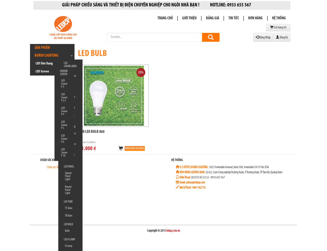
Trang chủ (165, 18)
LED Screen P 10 (64, 152)
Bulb (67, 231)
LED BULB (68, 224)
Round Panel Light (68, 190)
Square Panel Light (68, 176)
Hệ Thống (279, 18)
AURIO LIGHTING (46, 56)
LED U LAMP (69, 239)
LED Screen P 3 (64, 84)
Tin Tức (233, 18)
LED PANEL (69, 166)
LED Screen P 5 (64, 125)
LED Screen (42, 71)
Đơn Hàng (255, 18)
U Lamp (68, 246)
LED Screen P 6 (64, 139)
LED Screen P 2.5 (64, 97)
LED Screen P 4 (64, 111)
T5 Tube (68, 208)
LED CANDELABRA (70, 65)
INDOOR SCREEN (64, 73)
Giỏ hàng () (278, 27)
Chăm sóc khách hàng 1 (56, 167)
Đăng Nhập (263, 37)
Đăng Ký (282, 37)
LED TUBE (68, 201)
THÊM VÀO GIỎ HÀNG (134, 148)
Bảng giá (212, 18)
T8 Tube (68, 215)
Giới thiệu (189, 18)
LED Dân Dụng (44, 63)
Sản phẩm (42, 48)
